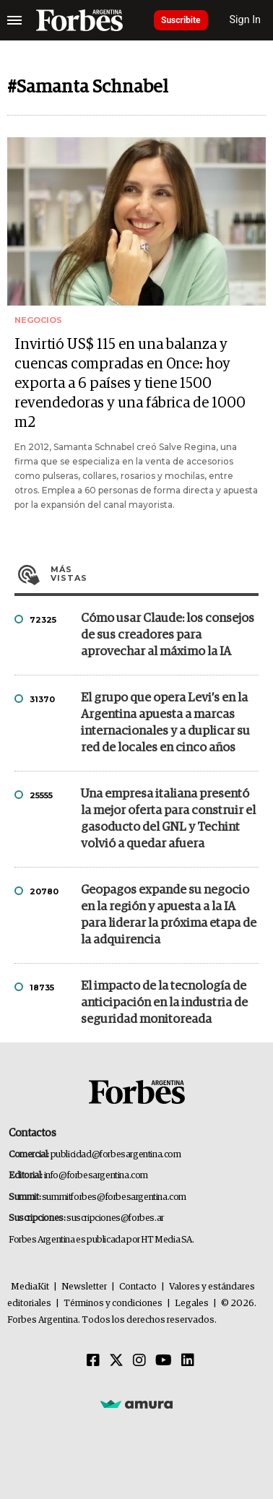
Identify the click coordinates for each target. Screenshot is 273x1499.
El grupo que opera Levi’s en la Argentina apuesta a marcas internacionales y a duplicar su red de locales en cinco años (165, 723)
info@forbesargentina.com (96, 1175)
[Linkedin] (187, 1361)
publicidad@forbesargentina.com (116, 1154)
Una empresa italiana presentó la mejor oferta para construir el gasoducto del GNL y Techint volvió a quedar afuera (168, 819)
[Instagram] (139, 1361)
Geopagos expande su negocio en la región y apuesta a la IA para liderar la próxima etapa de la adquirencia (168, 915)
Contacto (138, 1287)
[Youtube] (163, 1361)
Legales (192, 1303)
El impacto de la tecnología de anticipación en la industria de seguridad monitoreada (164, 1003)
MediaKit (30, 1287)
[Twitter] (116, 1361)
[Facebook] (93, 1361)
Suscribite (181, 20)
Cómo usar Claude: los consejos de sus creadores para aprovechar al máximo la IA (167, 635)
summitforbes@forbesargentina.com (114, 1197)
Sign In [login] (245, 20)
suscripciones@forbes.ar (115, 1218)
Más (155, 573)
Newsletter (84, 1287)
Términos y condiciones (113, 1303)
